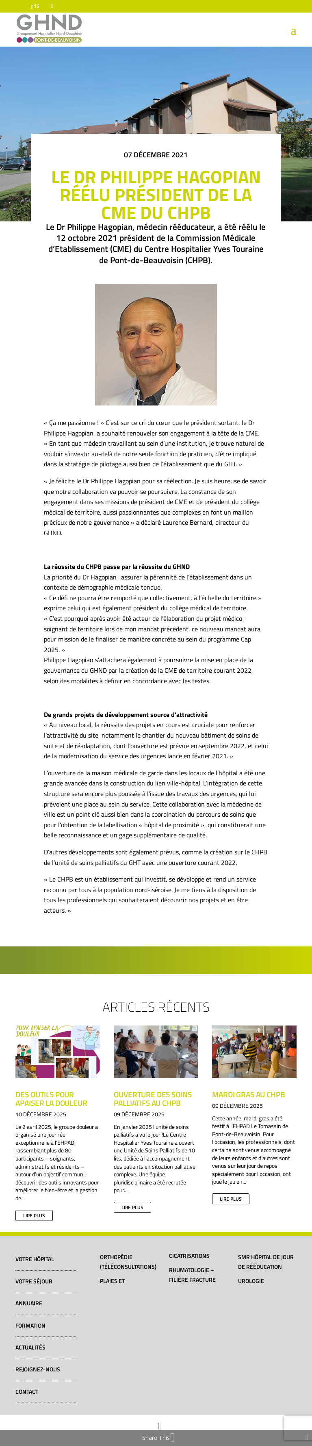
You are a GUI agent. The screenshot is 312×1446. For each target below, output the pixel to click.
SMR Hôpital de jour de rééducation (266, 1262)
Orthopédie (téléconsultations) (128, 1262)
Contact (26, 1391)
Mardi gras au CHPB (248, 1094)
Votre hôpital (34, 1259)
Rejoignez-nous (37, 1369)
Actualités (30, 1347)
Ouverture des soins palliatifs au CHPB (152, 1098)
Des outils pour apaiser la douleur (51, 1098)
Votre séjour (33, 1281)
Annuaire (28, 1303)
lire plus (34, 1215)
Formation (30, 1325)
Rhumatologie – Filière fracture (192, 1275)
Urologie (251, 1281)
